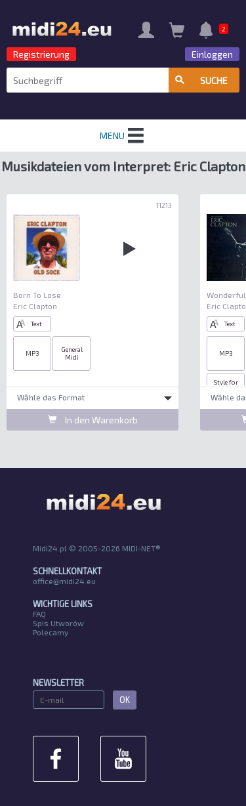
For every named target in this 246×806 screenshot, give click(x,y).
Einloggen (212, 54)
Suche (201, 80)
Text (29, 324)
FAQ (39, 613)
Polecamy (50, 632)
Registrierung (41, 54)
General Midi (72, 353)
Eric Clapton (35, 305)
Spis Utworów (58, 622)
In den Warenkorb (93, 419)
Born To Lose (37, 294)
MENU (123, 136)
